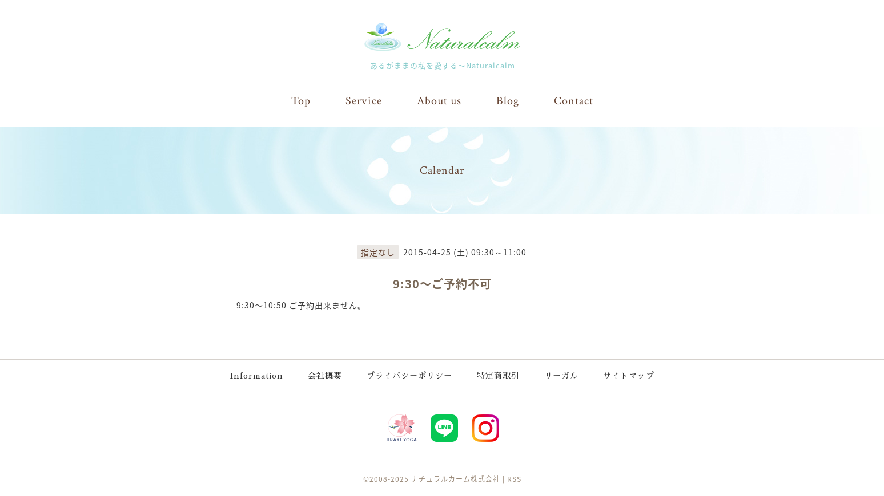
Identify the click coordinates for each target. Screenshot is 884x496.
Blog (507, 100)
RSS (514, 479)
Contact (573, 100)
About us (439, 100)
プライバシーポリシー (409, 376)
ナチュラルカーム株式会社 (455, 479)
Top (301, 100)
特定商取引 (498, 376)
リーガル (561, 376)
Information (256, 376)
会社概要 (325, 376)
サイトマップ (628, 376)
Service (363, 100)
